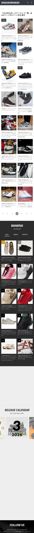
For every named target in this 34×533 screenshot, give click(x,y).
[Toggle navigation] (31, 3)
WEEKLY (16, 234)
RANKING (17, 226)
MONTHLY (25, 234)
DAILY (7, 234)
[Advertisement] (17, 462)
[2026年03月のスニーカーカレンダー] (17, 428)
